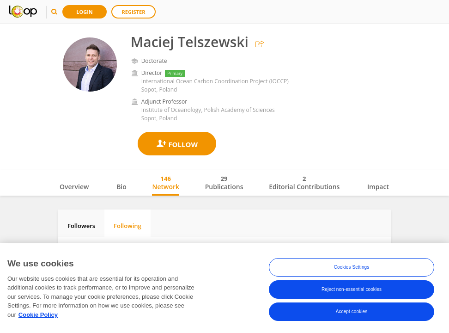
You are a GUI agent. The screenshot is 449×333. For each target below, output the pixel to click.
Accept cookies (352, 313)
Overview (74, 186)
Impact (378, 186)
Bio (121, 186)
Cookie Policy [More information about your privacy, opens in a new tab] (38, 317)
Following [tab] (127, 226)
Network (165, 182)
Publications (224, 182)
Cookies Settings (352, 269)
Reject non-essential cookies (352, 291)
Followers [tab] (81, 226)
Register (134, 11)
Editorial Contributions (304, 182)
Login (84, 11)
